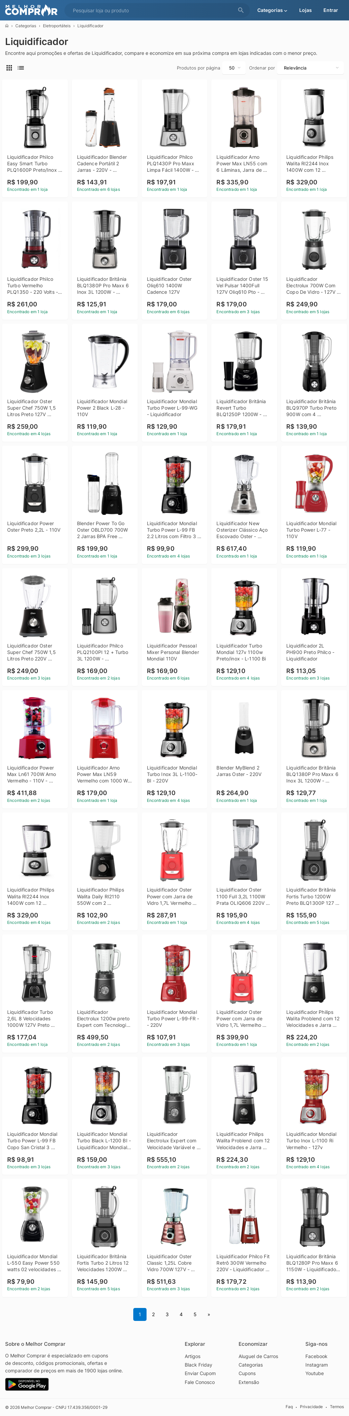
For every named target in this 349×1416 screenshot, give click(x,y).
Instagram (316, 1365)
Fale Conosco (200, 1382)
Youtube (314, 1373)
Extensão (249, 1382)
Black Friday (198, 1365)
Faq (289, 1407)
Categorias (25, 25)
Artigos (192, 1356)
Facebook (316, 1356)
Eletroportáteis (57, 25)
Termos (337, 1407)
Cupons (247, 1373)
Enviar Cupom (200, 1373)
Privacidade (311, 1407)
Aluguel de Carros (258, 1356)
